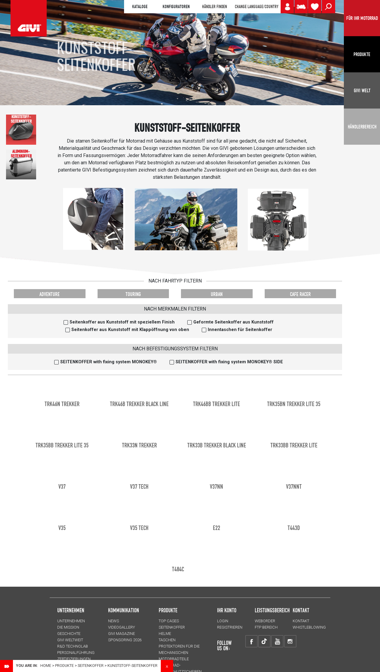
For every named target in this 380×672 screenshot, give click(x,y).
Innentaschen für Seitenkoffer (240, 329)
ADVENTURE (49, 294)
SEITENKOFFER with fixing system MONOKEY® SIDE (229, 361)
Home (45, 665)
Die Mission (68, 627)
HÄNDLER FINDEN (214, 6)
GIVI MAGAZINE (121, 633)
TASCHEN (167, 640)
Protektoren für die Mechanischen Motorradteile (179, 652)
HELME (165, 633)
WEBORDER (265, 621)
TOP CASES (169, 621)
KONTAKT (301, 621)
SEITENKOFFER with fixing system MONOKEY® (108, 361)
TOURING (133, 294)
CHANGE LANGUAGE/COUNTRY (256, 6)
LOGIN (222, 621)
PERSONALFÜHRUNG (76, 652)
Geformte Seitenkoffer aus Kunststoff (233, 322)
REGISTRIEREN (229, 627)
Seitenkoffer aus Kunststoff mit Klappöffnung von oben (130, 329)
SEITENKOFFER (91, 665)
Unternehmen (71, 621)
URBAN (217, 294)
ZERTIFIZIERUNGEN (74, 659)
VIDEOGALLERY (121, 627)
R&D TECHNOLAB (72, 646)
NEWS (113, 621)
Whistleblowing (309, 627)
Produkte (168, 610)
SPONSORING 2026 (125, 640)
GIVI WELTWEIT (70, 640)
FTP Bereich (266, 627)
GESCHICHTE (68, 633)
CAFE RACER (300, 294)
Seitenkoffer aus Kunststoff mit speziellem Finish (122, 322)
